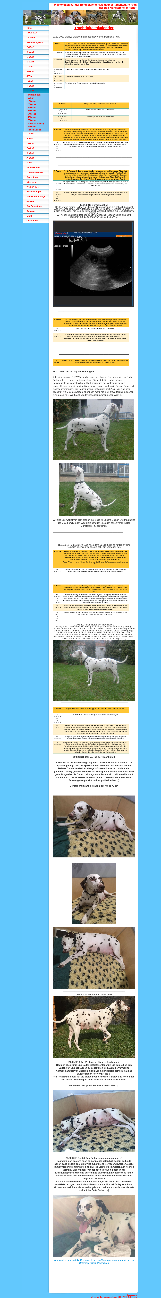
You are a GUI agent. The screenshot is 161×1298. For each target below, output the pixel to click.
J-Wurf (30, 76)
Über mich (32, 182)
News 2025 (32, 33)
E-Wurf (30, 138)
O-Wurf (30, 52)
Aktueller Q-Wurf (35, 42)
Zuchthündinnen (35, 172)
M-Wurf (30, 62)
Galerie (30, 201)
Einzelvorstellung (36, 123)
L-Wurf (30, 66)
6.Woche (32, 117)
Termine (31, 37)
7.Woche (32, 120)
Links (29, 216)
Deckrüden (32, 177)
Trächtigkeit (34, 94)
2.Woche (32, 104)
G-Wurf (30, 91)
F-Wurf (30, 134)
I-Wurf (30, 81)
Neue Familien (34, 130)
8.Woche (32, 127)
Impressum (132, 1295)
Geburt (31, 98)
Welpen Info (33, 187)
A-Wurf (30, 158)
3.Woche (32, 107)
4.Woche (32, 111)
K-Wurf (30, 71)
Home (29, 28)
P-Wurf (30, 47)
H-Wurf (30, 86)
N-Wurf (30, 57)
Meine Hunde (33, 167)
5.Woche (32, 114)
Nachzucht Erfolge (36, 196)
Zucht (29, 163)
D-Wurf (30, 143)
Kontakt (31, 211)
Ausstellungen (34, 192)
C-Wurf (30, 148)
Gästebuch (32, 221)
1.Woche (32, 101)
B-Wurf (30, 153)
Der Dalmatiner (34, 206)
